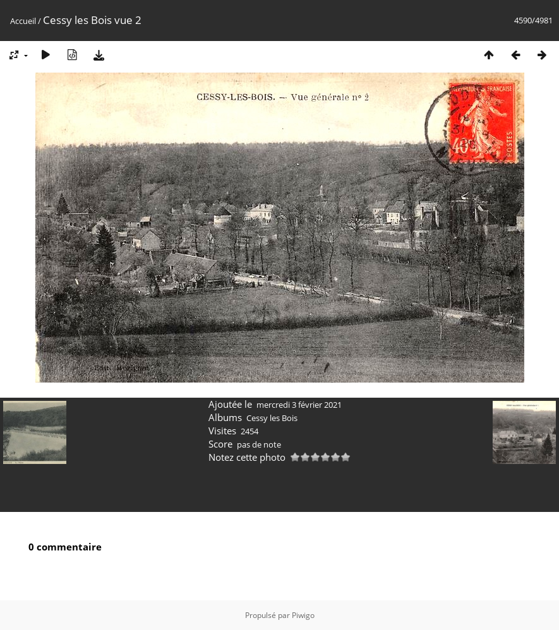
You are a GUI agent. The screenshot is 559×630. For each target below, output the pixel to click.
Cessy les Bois (272, 418)
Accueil (23, 21)
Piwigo (303, 615)
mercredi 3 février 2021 (299, 404)
